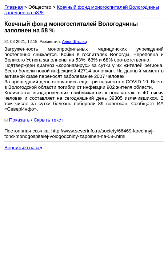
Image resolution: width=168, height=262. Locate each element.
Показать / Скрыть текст (36, 120)
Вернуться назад (23, 147)
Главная (13, 7)
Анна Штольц (74, 41)
